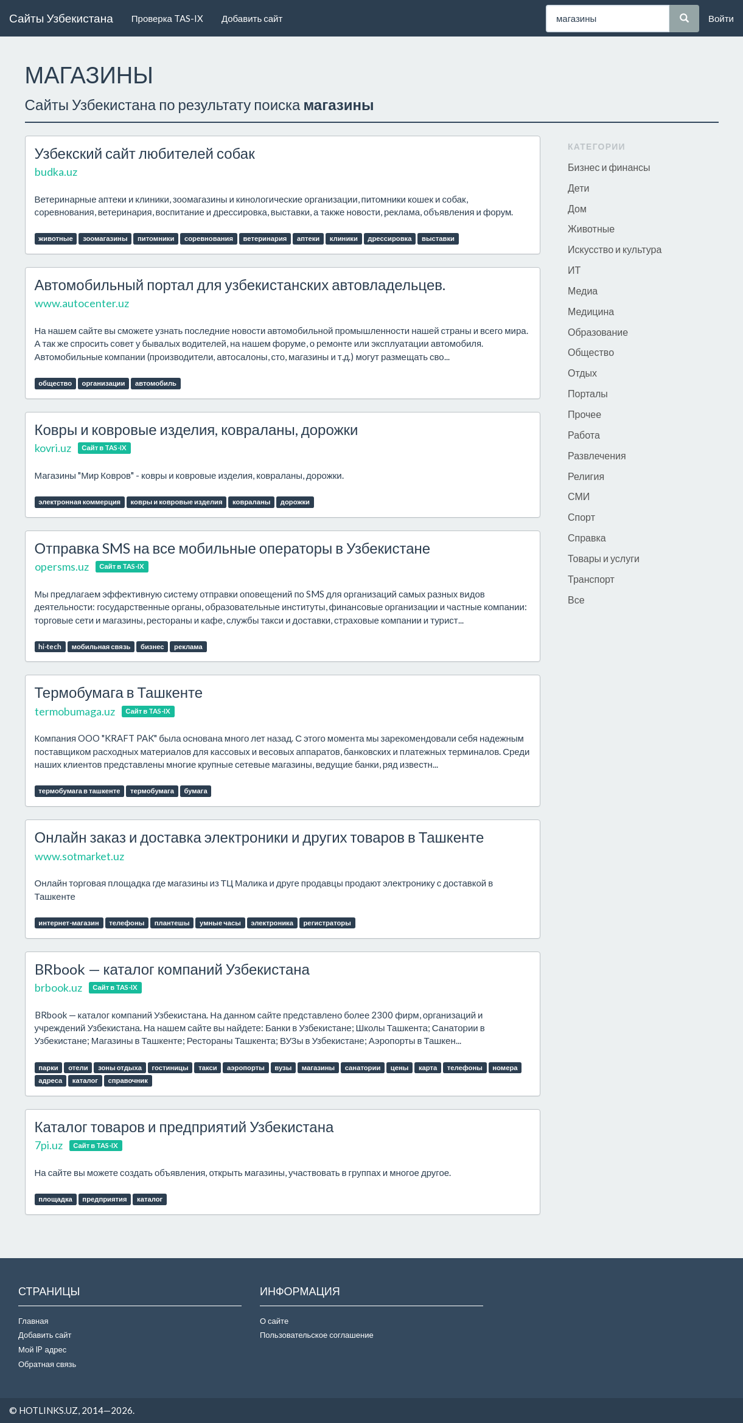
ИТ (574, 270)
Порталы (588, 393)
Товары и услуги (604, 558)
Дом (577, 208)
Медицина (591, 311)
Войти (721, 18)
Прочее (584, 414)
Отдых (582, 372)
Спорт (581, 517)
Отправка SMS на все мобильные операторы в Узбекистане (233, 548)
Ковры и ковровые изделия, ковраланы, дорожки (196, 429)
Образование (598, 332)
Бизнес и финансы (609, 167)
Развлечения (597, 455)
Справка (587, 537)
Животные (591, 228)
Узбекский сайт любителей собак (145, 153)
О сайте (274, 1321)
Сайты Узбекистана (61, 18)
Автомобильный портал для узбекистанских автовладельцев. (240, 284)
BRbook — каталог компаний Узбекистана (172, 969)
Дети (578, 187)
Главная (33, 1321)
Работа (584, 434)
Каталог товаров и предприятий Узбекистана (184, 1126)
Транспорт (591, 579)
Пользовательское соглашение (317, 1335)
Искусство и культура (614, 249)
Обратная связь (47, 1364)
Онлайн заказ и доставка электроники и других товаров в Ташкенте (259, 837)
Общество (591, 352)
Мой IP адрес (42, 1349)
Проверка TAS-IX (167, 18)
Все (576, 599)
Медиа (583, 290)
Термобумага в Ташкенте (119, 692)
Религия (586, 476)
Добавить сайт (252, 18)
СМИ (579, 496)
